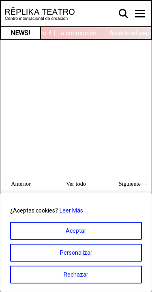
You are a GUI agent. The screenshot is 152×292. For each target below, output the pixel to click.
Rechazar (76, 274)
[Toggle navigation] (140, 13)
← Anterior (17, 183)
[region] (76, 242)
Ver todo (76, 183)
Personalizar (76, 252)
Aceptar (76, 231)
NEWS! (20, 33)
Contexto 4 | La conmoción (59, 33)
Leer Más (71, 210)
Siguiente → (133, 183)
